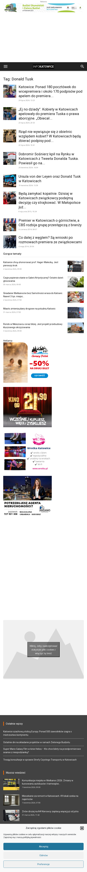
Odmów (43, 855)
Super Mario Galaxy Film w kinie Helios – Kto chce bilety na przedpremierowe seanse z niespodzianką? (42, 751)
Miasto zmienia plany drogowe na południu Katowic (29, 308)
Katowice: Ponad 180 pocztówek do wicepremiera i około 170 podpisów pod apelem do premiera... (50, 91)
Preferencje (43, 864)
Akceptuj (43, 846)
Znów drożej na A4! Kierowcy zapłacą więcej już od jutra (50, 811)
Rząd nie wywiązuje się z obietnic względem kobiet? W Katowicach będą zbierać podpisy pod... (50, 136)
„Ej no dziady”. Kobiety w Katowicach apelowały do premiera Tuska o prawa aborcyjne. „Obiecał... (49, 113)
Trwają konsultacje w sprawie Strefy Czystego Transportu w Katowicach (40, 759)
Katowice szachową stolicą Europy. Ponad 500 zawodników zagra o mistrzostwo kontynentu (37, 733)
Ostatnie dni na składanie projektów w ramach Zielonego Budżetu (36, 742)
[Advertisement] (43, 38)
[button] (82, 828)
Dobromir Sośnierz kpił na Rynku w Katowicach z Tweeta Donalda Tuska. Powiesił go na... (49, 158)
